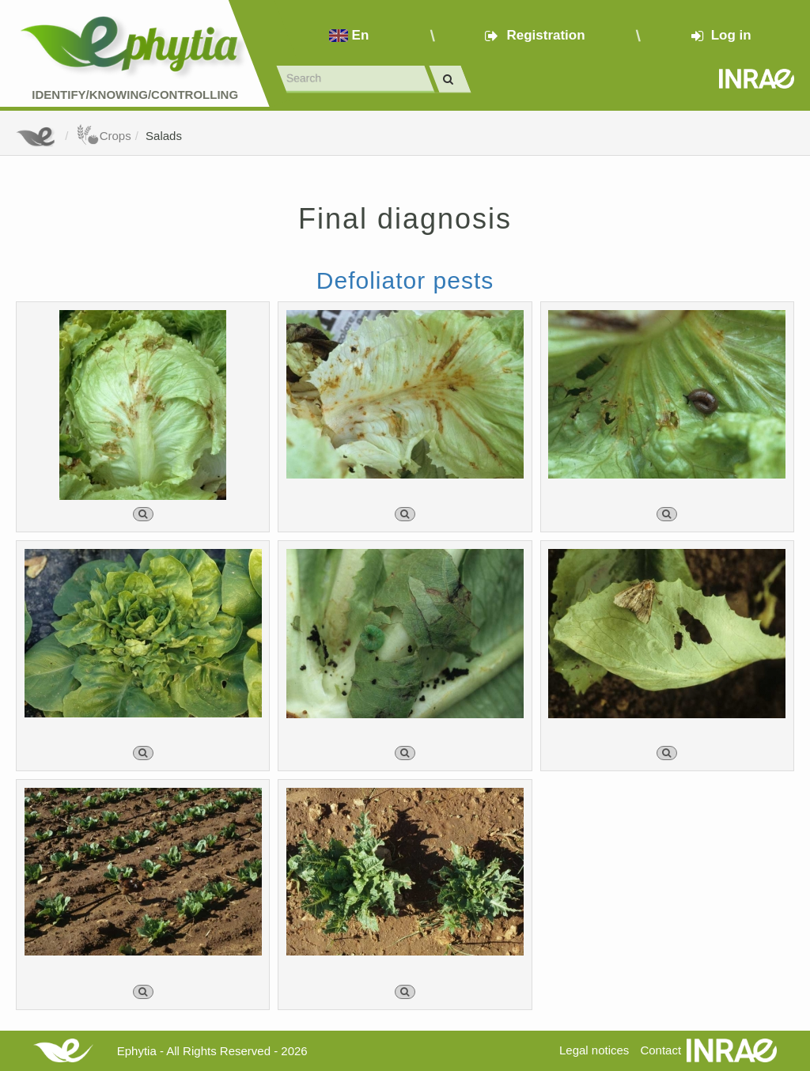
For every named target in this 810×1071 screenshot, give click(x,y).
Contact (660, 1050)
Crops (103, 135)
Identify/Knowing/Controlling (135, 94)
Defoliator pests (405, 280)
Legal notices (594, 1050)
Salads (164, 135)
